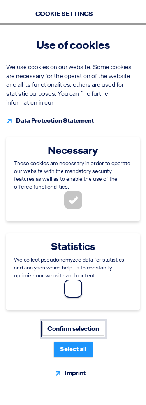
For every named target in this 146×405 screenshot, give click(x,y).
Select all (73, 349)
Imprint (75, 373)
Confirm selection (73, 329)
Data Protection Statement (55, 120)
